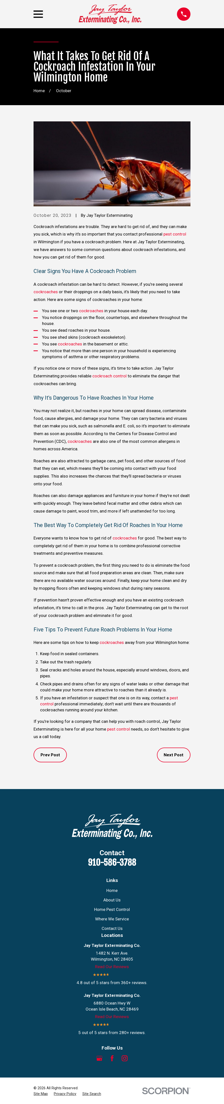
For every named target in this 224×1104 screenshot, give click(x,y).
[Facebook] (112, 1058)
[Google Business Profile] (99, 1058)
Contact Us (112, 928)
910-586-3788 (112, 862)
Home (112, 890)
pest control (174, 234)
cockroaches (46, 291)
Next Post (173, 754)
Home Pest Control (112, 909)
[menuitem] (41, 1094)
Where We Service (112, 918)
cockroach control (109, 375)
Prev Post (50, 754)
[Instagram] (125, 1058)
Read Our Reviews (112, 966)
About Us (112, 899)
